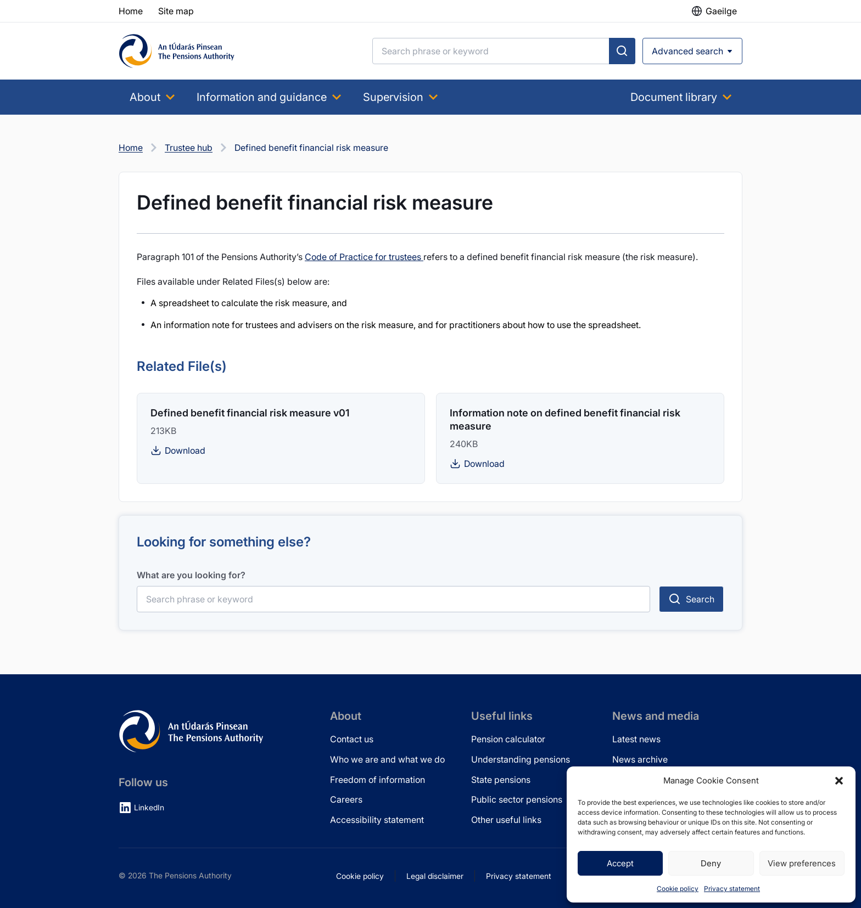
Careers (346, 799)
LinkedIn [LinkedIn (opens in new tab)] (149, 807)
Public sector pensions (516, 799)
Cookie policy (677, 888)
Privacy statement (732, 888)
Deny (711, 863)
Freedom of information (377, 779)
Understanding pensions (520, 759)
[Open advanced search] (692, 51)
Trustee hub (189, 147)
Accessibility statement (377, 819)
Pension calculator (508, 739)
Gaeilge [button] (721, 10)
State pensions (500, 779)
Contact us (351, 739)
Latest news (636, 739)
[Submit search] (622, 51)
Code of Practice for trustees (364, 256)
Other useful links (506, 819)
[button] (839, 780)
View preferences (802, 863)
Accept (620, 863)
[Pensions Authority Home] (177, 51)
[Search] (491, 51)
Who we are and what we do (387, 759)
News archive (640, 759)
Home (131, 147)
